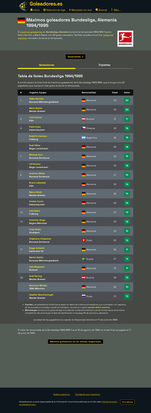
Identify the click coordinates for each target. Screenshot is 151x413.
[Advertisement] (75, 369)
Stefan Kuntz (36, 201)
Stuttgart (34, 232)
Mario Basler (35, 108)
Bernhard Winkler (38, 285)
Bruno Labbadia (37, 182)
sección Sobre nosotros (99, 307)
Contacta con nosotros (87, 394)
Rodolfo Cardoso (38, 136)
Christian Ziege (37, 220)
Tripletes (104, 65)
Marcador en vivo (80, 10)
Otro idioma (127, 402)
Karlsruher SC (36, 251)
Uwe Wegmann (37, 266)
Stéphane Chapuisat (40, 238)
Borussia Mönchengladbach (44, 101)
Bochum (33, 269)
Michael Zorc (36, 154)
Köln (31, 120)
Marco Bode (35, 192)
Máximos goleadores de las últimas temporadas (75, 341)
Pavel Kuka (35, 126)
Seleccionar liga (54, 10)
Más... (115, 10)
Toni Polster (35, 117)
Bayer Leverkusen (38, 148)
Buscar (101, 10)
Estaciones (76, 56)
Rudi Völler (34, 145)
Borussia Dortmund (39, 157)
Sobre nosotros (61, 394)
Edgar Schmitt (36, 248)
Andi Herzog (35, 276)
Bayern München (38, 223)
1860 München (37, 288)
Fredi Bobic (35, 229)
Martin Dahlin (36, 257)
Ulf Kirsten (35, 164)
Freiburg (33, 139)
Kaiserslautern (37, 129)
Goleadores (46, 65)
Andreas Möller (37, 173)
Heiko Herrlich (36, 98)
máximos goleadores (31, 32)
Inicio (35, 10)
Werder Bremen (37, 111)
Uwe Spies (34, 210)
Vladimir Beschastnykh (41, 294)
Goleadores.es (46, 3)
